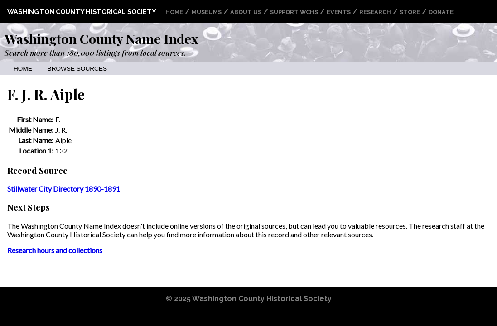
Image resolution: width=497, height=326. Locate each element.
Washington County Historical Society (81, 11)
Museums (207, 12)
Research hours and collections (54, 250)
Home (174, 12)
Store (410, 12)
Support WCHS (294, 12)
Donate (441, 12)
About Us (245, 12)
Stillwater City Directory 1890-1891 (63, 188)
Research (375, 12)
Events (339, 12)
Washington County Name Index (101, 38)
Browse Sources (77, 68)
